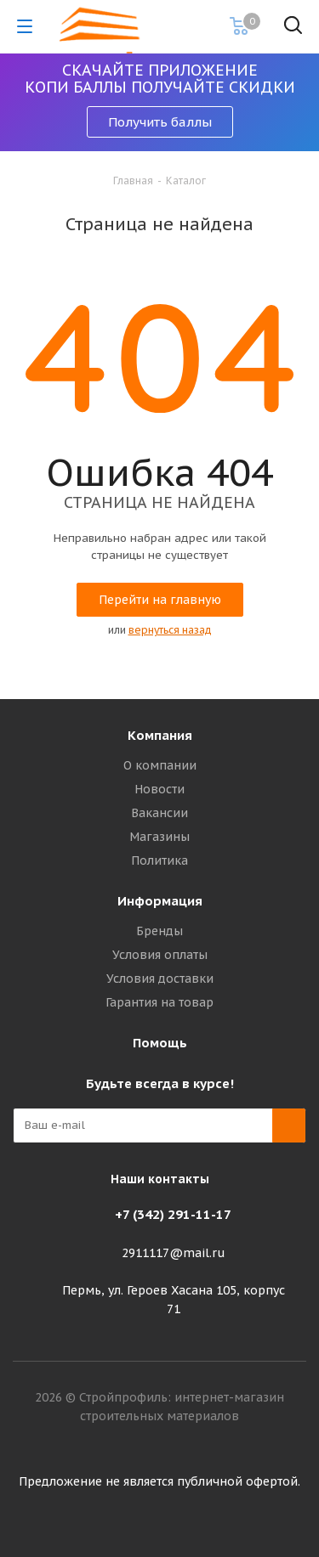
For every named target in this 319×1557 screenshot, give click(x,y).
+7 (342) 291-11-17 (173, 1214)
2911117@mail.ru (173, 1253)
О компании (160, 765)
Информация (159, 901)
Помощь (160, 1043)
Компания (160, 735)
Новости (159, 789)
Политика (159, 860)
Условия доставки (160, 978)
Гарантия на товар (159, 1002)
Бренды (159, 931)
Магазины (159, 836)
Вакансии (159, 813)
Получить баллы (160, 122)
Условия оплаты (160, 954)
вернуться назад (170, 629)
